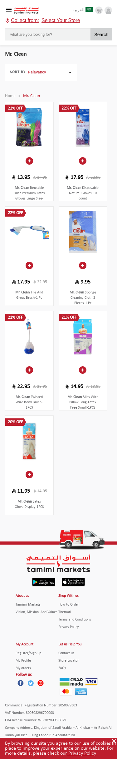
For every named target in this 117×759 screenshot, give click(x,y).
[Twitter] (31, 683)
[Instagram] (41, 683)
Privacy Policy (81, 753)
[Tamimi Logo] (26, 10)
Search (101, 34)
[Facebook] (21, 683)
